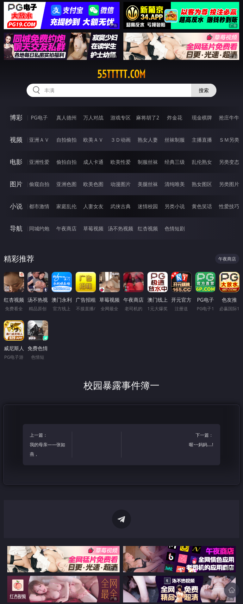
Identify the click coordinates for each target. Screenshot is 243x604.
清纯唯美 (175, 184)
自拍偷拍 (66, 139)
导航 (16, 228)
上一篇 (50, 445)
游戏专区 (120, 117)
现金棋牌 (202, 117)
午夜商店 (66, 228)
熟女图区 (202, 184)
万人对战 (93, 117)
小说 (16, 206)
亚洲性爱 (39, 161)
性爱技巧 (229, 206)
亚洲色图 (66, 184)
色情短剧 (175, 228)
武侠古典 (120, 206)
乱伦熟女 (202, 161)
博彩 (16, 117)
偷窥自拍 (39, 184)
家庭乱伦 (66, 206)
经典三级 (175, 161)
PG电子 (39, 117)
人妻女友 (93, 206)
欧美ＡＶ (93, 139)
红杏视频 (148, 228)
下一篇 (193, 440)
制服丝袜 (148, 161)
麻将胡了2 (147, 117)
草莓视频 (93, 228)
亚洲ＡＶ (39, 139)
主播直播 (202, 139)
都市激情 (39, 206)
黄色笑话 (202, 206)
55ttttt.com (121, 74)
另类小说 (175, 206)
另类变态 (229, 161)
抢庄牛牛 (229, 117)
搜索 (204, 90)
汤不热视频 (120, 228)
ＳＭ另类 (229, 139)
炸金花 (174, 117)
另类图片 (229, 184)
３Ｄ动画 (120, 139)
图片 (16, 184)
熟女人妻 (148, 139)
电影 (16, 161)
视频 (16, 139)
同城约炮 (39, 228)
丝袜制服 (175, 139)
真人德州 (66, 117)
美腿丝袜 (148, 184)
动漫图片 (120, 184)
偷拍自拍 (66, 161)
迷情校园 (148, 206)
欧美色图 (93, 184)
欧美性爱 (120, 161)
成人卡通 (93, 161)
